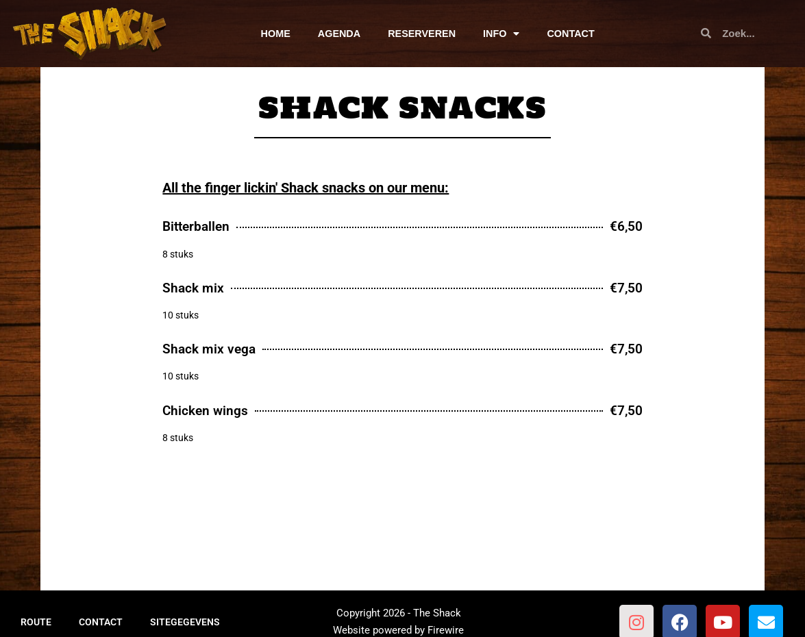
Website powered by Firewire (398, 630)
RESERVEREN (422, 33)
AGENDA (339, 33)
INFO (501, 33)
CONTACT (570, 33)
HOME (275, 33)
